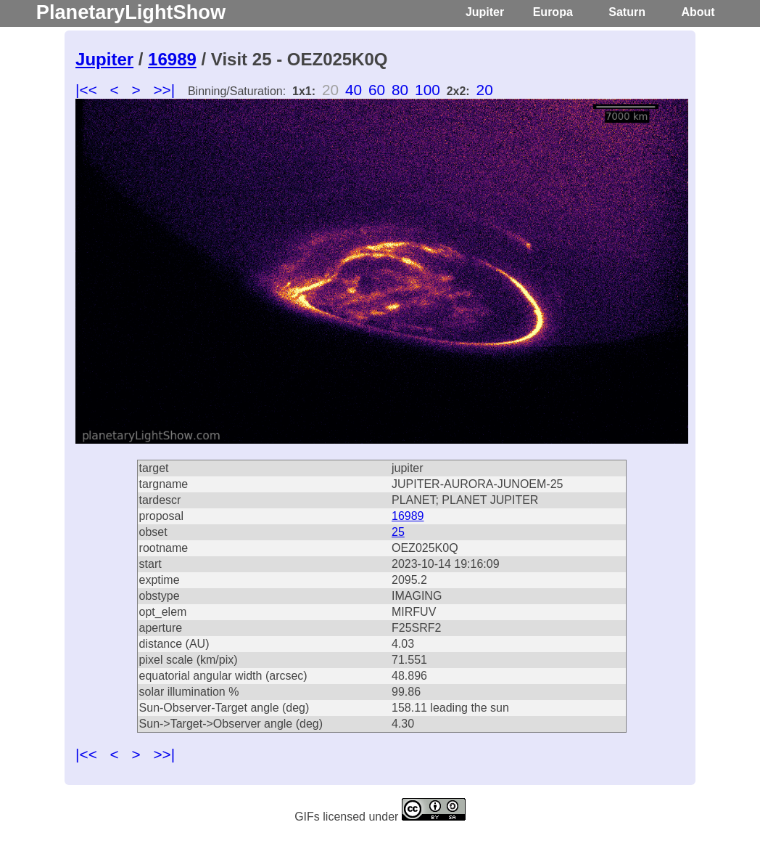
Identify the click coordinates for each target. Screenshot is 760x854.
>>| (164, 89)
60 (376, 89)
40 (353, 89)
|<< (86, 89)
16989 (172, 59)
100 (427, 89)
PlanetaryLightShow (131, 12)
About (697, 12)
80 (400, 89)
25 (398, 532)
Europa (553, 12)
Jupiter (485, 12)
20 (484, 89)
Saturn (626, 12)
